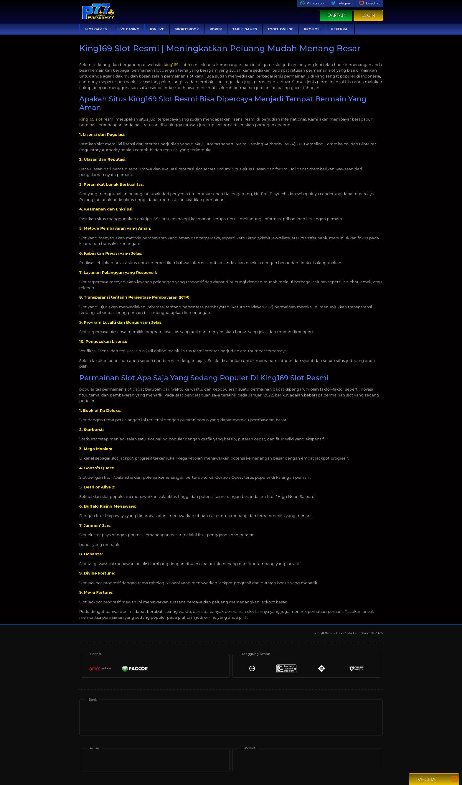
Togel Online (280, 29)
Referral (340, 29)
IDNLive (157, 29)
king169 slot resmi (181, 64)
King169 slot (91, 119)
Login (368, 15)
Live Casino (128, 29)
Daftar (336, 15)
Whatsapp (312, 3)
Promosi (312, 29)
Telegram (341, 3)
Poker (215, 29)
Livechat (369, 3)
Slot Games (96, 29)
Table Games (244, 29)
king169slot (324, 633)
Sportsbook (187, 29)
